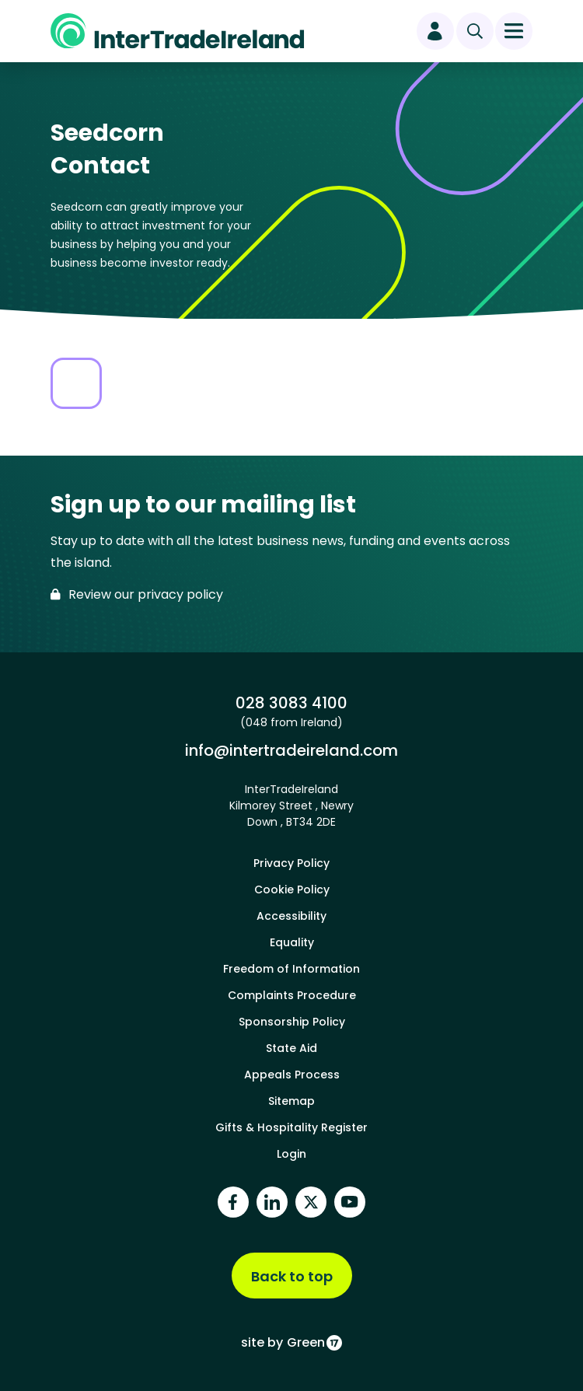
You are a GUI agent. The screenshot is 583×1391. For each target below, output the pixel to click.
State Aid (291, 1048)
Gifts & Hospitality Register (291, 1127)
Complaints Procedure (292, 995)
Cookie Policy (292, 889)
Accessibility (291, 916)
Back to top (292, 1276)
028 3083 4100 (291, 702)
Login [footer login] (291, 1154)
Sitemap (291, 1101)
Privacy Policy (291, 863)
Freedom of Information (291, 969)
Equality (292, 942)
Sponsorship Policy (292, 1021)
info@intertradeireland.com (291, 750)
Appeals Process (292, 1074)
